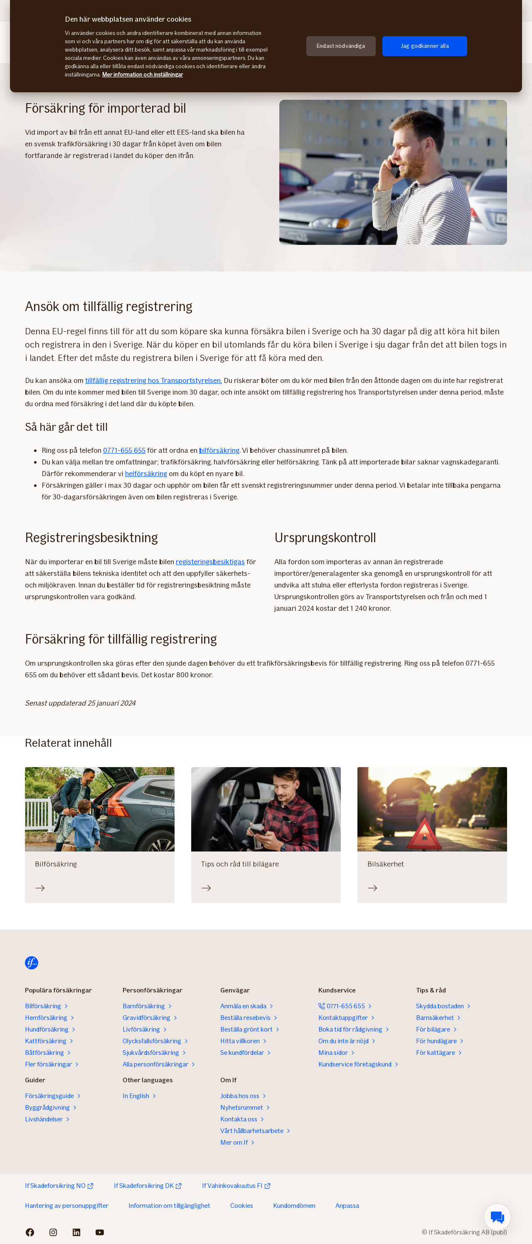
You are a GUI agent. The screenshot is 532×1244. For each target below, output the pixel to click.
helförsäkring (146, 473)
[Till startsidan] (31, 963)
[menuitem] (497, 1217)
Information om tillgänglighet (169, 1205)
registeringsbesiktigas (210, 561)
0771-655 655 (124, 450)
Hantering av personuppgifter (66, 1205)
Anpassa (347, 1205)
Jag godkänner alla (425, 45)
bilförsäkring (219, 450)
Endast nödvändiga (341, 45)
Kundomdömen (294, 1205)
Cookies (241, 1205)
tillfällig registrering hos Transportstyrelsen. (153, 380)
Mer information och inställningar (142, 74)
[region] (266, 46)
